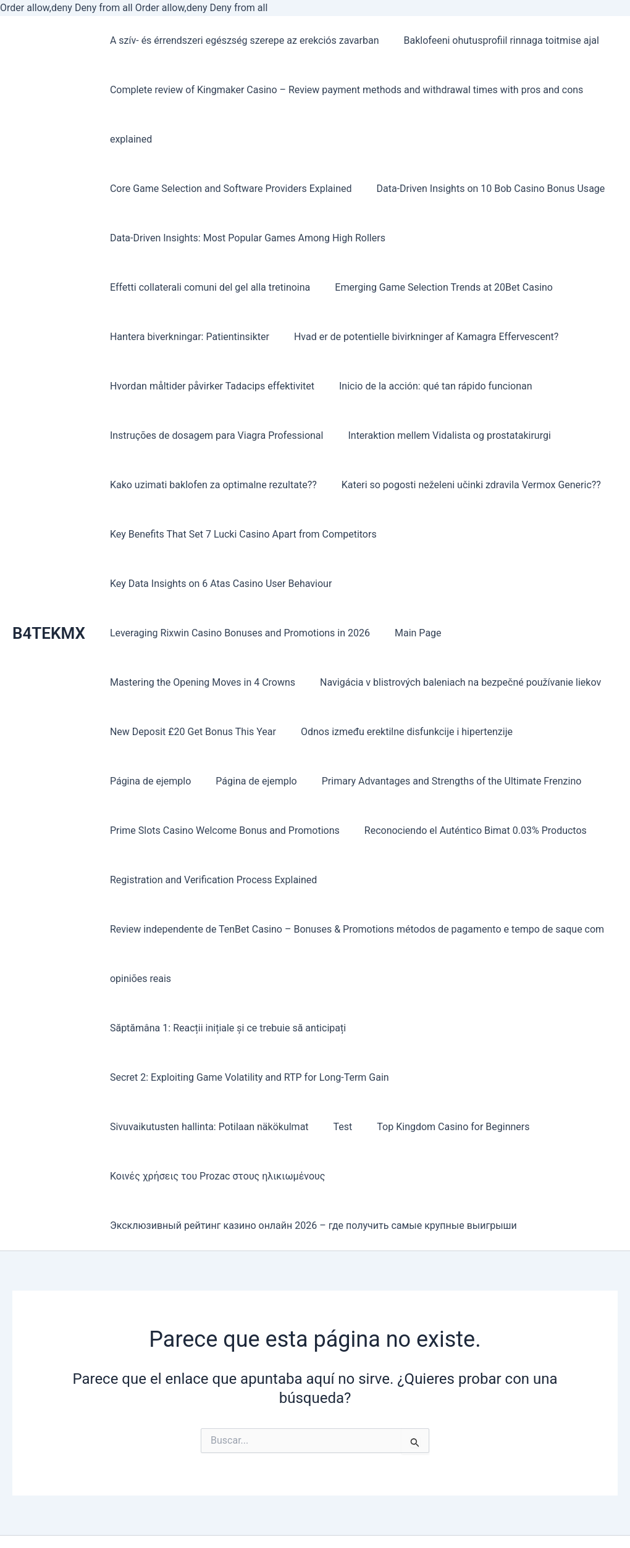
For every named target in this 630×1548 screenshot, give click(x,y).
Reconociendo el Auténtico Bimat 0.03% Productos (468, 830)
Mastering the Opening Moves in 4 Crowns (200, 682)
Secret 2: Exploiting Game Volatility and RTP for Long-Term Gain (247, 1077)
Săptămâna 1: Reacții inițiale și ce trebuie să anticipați (225, 1028)
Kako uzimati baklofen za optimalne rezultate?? (433, 435)
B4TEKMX (48, 608)
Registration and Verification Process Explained (210, 880)
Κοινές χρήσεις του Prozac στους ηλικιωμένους (426, 1127)
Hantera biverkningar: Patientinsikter (425, 287)
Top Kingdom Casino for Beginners (222, 1127)
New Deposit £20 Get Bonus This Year (190, 732)
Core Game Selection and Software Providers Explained (228, 188)
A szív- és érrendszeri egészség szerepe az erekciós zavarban (242, 40)
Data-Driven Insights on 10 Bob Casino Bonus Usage (483, 188)
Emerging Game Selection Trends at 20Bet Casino (216, 287)
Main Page (410, 633)
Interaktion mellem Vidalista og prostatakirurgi (208, 435)
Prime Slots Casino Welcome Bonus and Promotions (222, 830)
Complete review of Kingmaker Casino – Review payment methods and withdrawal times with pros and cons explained (344, 114)
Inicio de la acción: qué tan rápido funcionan (204, 386)
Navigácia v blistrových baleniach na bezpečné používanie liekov (453, 682)
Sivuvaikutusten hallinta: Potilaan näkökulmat (505, 1077)
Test (117, 1127)
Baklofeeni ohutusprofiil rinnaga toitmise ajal (494, 40)
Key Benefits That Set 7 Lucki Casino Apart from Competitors (240, 534)
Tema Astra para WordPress (445, 1533)
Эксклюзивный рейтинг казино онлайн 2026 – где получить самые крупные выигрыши (310, 1176)
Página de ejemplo (565, 732)
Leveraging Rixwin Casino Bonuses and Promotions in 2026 (237, 633)
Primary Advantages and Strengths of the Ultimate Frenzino (338, 781)
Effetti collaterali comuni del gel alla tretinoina (503, 238)
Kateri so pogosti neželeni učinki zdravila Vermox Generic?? (237, 485)
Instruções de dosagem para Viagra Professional (427, 386)
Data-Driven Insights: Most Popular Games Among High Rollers (245, 238)
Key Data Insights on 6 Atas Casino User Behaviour (218, 583)
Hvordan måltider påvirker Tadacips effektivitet (494, 337)
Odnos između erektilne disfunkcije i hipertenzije (399, 732)
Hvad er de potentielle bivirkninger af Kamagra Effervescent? (239, 337)
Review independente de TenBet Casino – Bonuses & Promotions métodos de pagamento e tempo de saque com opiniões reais (354, 953)
